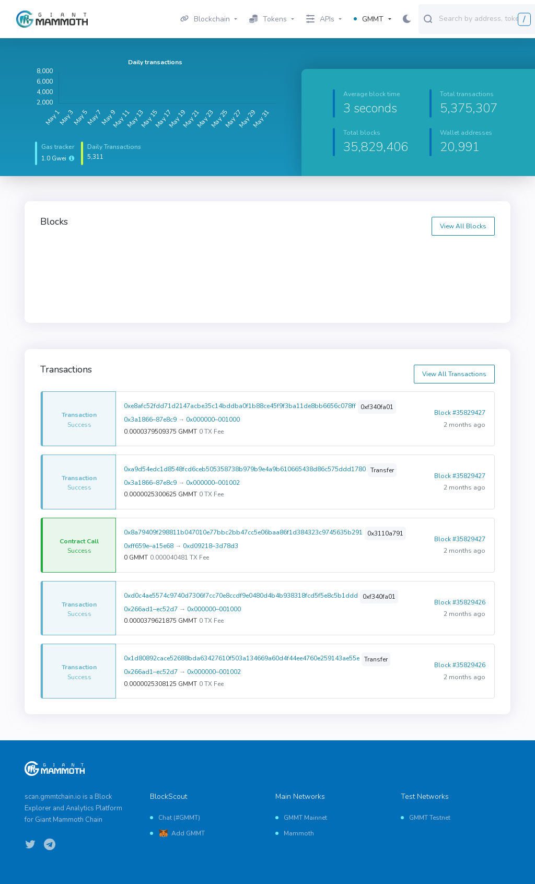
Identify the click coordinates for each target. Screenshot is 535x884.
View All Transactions (454, 374)
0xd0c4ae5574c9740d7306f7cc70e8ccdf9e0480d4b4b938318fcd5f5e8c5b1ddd (241, 595)
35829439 (294, 256)
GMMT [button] (368, 19)
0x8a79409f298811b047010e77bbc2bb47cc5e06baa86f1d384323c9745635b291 (243, 532)
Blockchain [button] (205, 19)
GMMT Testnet (429, 817)
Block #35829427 (459, 413)
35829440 (179, 256)
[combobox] (484, 18)
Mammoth (299, 833)
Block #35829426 (459, 602)
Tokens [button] (268, 19)
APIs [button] (320, 19)
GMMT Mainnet (305, 817)
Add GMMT (188, 833)
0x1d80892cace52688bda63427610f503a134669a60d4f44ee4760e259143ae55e (241, 658)
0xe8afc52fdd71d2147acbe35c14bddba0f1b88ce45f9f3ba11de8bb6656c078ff (240, 406)
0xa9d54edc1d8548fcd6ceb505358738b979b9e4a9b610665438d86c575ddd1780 (245, 469)
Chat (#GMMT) (179, 817)
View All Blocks (463, 226)
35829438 (409, 256)
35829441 (63, 256)
